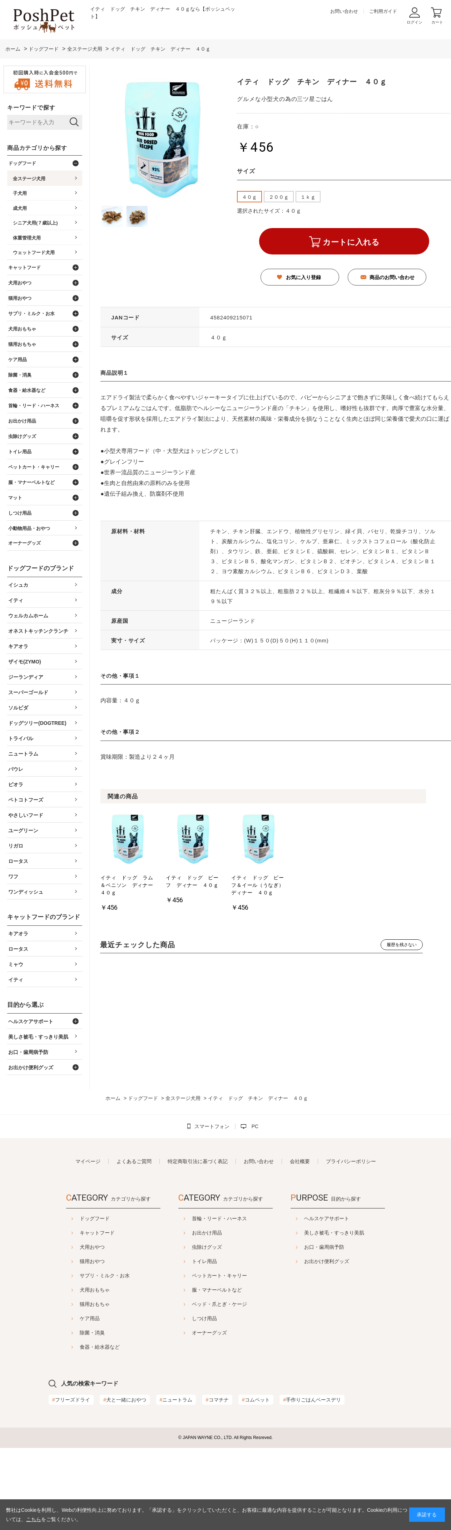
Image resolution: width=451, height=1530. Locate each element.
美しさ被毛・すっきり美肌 (352, 1233)
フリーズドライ (71, 1400)
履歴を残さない (402, 944)
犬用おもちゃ (77, 1290)
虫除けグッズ (207, 1247)
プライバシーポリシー (351, 1161)
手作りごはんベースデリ (312, 1400)
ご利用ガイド (383, 11)
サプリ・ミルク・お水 (87, 1275)
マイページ (87, 1161)
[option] (127, 863)
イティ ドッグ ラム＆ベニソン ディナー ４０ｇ (127, 885)
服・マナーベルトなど (217, 1290)
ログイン (414, 22)
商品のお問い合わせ (392, 277)
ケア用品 (72, 1318)
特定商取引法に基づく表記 (198, 1161)
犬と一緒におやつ (124, 1400)
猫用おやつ (74, 1261)
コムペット (256, 1400)
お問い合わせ (344, 11)
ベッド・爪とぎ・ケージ (219, 1304)
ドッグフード (77, 1218)
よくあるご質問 (134, 1161)
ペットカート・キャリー (219, 1275)
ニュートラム (176, 1400)
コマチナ (217, 1400)
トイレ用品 (204, 1261)
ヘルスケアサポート (344, 1218)
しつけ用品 (204, 1318)
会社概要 (300, 1161)
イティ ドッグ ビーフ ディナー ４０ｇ (192, 881)
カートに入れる (351, 242)
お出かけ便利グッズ (344, 1261)
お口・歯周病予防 (342, 1247)
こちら (33, 1519)
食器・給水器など (82, 1347)
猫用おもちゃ (77, 1304)
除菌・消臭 (74, 1332)
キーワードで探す (31, 108)
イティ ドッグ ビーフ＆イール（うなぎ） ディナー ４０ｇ (258, 885)
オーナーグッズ (209, 1332)
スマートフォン (211, 1126)
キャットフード (79, 1233)
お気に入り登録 (303, 277)
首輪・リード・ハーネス (219, 1218)
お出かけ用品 (207, 1233)
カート (437, 22)
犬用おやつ (74, 1247)
